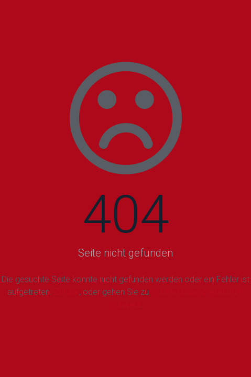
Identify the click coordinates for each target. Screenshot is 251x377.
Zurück (66, 292)
